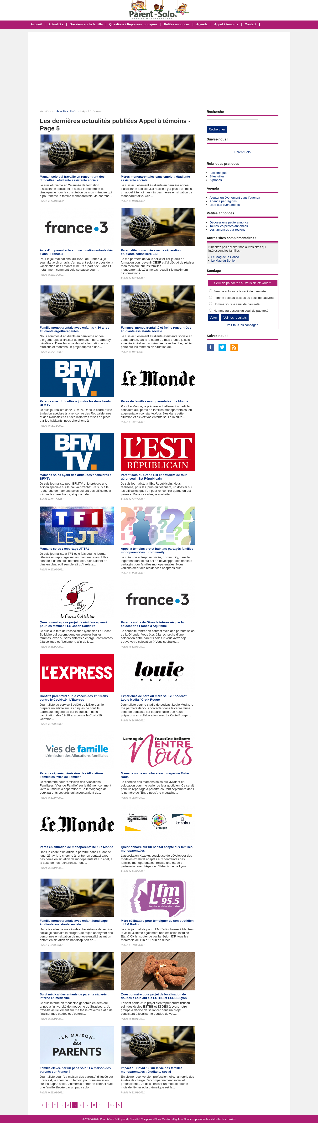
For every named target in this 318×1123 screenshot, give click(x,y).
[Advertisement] (159, 68)
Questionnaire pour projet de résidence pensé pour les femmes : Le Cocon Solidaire (74, 624)
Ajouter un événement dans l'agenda (235, 197)
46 (112, 1105)
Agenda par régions (223, 201)
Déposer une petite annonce (229, 222)
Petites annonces (177, 24)
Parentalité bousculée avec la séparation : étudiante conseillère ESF (152, 252)
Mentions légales (172, 1119)
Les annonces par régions (227, 229)
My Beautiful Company (139, 1119)
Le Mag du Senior (223, 260)
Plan (157, 1119)
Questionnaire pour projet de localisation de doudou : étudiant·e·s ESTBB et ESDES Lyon (154, 996)
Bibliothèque (218, 173)
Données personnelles (197, 1119)
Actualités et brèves (68, 111)
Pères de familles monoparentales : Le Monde (154, 401)
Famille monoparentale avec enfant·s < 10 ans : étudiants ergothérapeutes (74, 329)
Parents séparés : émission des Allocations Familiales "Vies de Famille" (72, 775)
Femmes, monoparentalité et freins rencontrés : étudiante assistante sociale (156, 329)
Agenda (202, 24)
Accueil (36, 24)
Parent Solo (243, 152)
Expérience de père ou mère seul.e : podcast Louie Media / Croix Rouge (154, 697)
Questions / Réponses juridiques (133, 24)
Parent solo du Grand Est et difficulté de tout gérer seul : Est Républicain (154, 476)
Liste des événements (225, 205)
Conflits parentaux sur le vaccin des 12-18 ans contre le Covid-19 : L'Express (74, 697)
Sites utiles (217, 176)
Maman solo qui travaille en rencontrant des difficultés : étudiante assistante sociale (72, 178)
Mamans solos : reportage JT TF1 (64, 548)
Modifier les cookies (223, 1119)
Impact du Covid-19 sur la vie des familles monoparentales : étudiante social (151, 1069)
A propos (216, 180)
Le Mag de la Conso (225, 257)
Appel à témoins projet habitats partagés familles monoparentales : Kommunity (157, 550)
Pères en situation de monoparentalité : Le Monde (76, 847)
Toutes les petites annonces (229, 226)
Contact (250, 24)
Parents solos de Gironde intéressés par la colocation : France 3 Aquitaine (152, 624)
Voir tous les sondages (242, 325)
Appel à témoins (226, 24)
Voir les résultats (235, 317)
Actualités (55, 24)
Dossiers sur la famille (86, 24)
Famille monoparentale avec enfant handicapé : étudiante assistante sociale (75, 922)
